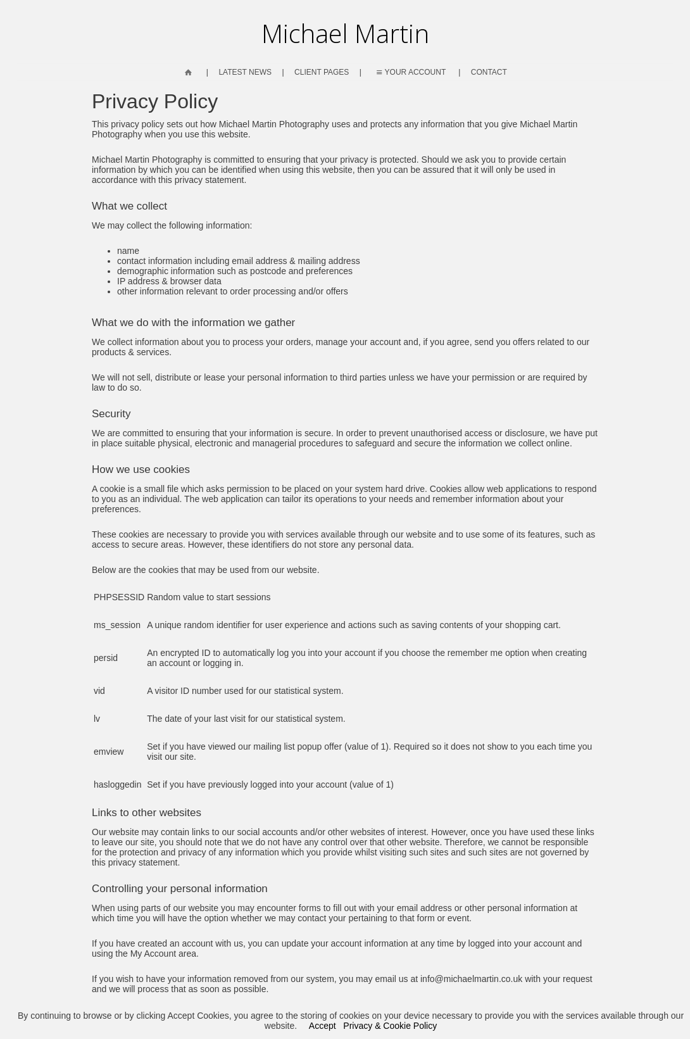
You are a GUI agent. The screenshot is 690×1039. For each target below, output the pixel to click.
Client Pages (321, 72)
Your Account (410, 72)
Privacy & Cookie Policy (390, 1026)
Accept (322, 1026)
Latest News (245, 72)
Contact (489, 72)
